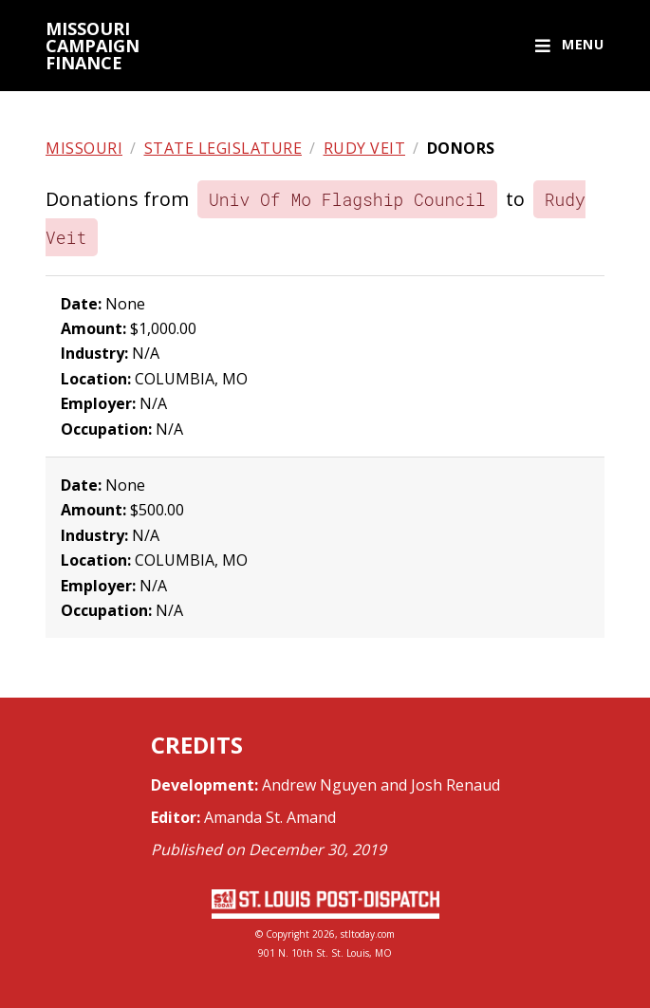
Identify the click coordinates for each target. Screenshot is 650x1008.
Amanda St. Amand (270, 817)
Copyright (287, 934)
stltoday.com (368, 934)
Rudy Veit (365, 148)
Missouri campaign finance (92, 45)
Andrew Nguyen (319, 785)
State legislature (223, 148)
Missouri (84, 148)
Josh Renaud (455, 785)
